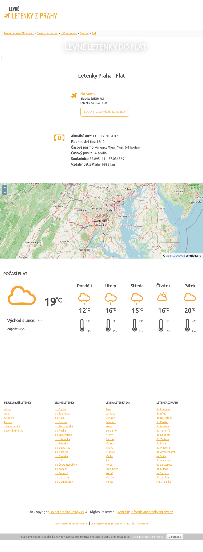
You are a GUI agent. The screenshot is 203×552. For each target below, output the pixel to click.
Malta (109, 456)
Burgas (110, 439)
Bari (108, 460)
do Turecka (61, 451)
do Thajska (61, 456)
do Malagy (162, 426)
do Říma (161, 413)
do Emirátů (61, 473)
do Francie (61, 422)
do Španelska (62, 413)
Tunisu (110, 481)
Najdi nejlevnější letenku (104, 111)
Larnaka (110, 413)
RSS (129, 524)
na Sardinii (162, 473)
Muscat (110, 477)
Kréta (109, 426)
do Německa (62, 439)
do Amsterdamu (166, 451)
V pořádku (175, 536)
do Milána (162, 468)
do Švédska (61, 443)
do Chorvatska (63, 434)
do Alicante (163, 460)
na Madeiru (163, 447)
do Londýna (163, 409)
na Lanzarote (164, 464)
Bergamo (111, 430)
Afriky (7, 409)
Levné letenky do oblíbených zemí (71, 524)
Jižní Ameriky (12, 426)
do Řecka (60, 430)
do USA (59, 460)
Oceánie (9, 417)
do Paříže (162, 422)
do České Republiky (66, 464)
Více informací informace (148, 536)
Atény (109, 434)
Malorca (111, 443)
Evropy (8, 422)
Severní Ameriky (13, 430)
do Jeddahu (163, 477)
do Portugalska (64, 426)
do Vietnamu (62, 477)
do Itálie (60, 417)
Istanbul (110, 451)
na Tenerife (163, 430)
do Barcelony (164, 417)
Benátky (110, 417)
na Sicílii (161, 456)
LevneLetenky (66, 512)
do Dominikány (64, 481)
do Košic (161, 443)
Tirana (110, 447)
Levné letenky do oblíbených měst (107, 524)
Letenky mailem (141, 524)
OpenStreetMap (175, 255)
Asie (6, 413)
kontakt (123, 512)
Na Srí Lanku (163, 481)
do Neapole (163, 434)
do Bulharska (62, 447)
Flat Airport (87, 93)
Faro (108, 409)
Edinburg (111, 422)
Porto (109, 464)
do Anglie (60, 409)
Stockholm (112, 468)
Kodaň (109, 473)
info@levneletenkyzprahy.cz (152, 512)
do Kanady (61, 468)
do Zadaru (162, 439)
